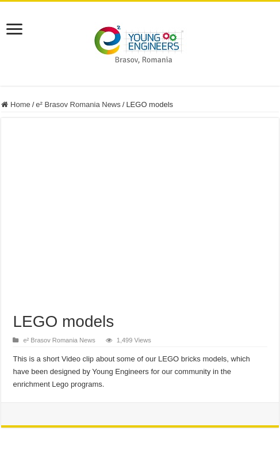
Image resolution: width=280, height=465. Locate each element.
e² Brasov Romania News (78, 104)
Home (15, 104)
